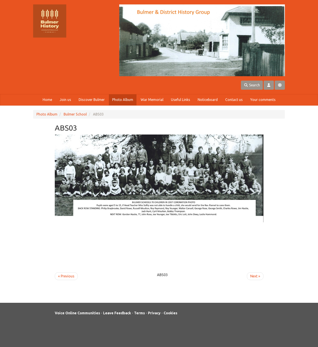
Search (252, 85)
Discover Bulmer (92, 100)
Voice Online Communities (77, 313)
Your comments (263, 100)
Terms (139, 313)
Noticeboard (208, 100)
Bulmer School (75, 114)
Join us (65, 100)
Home (47, 100)
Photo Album (122, 100)
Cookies (170, 313)
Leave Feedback (117, 313)
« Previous (66, 276)
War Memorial (152, 100)
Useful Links (180, 100)
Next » (255, 276)
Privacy (154, 313)
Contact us (234, 100)
